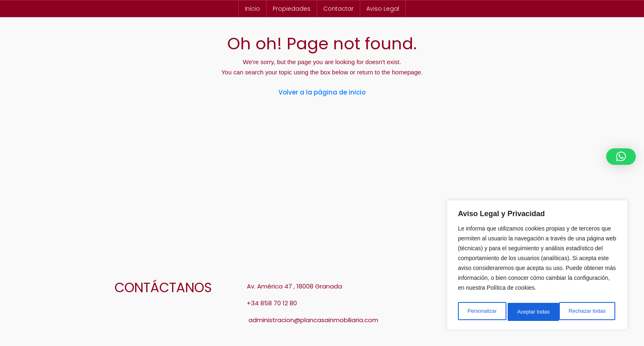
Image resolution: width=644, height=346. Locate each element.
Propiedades (291, 9)
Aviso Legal (382, 9)
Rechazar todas (535, 312)
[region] (537, 267)
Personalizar (481, 312)
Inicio (252, 9)
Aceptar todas (591, 312)
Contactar (338, 9)
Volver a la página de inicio (322, 92)
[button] (621, 156)
